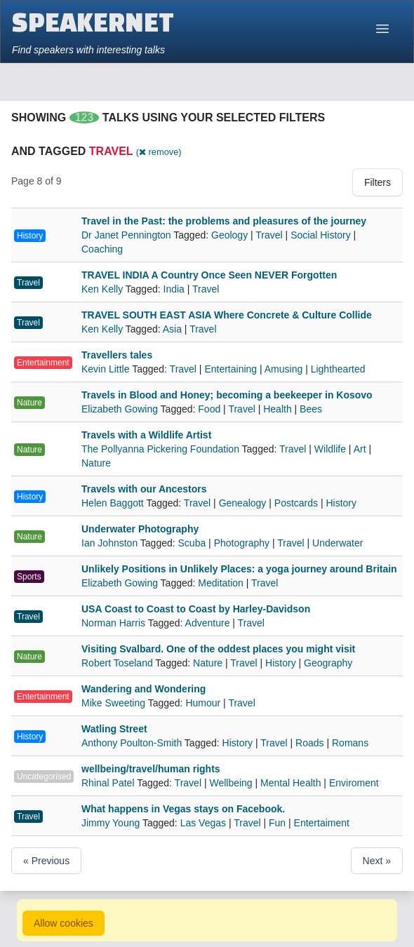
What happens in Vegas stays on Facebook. (183, 808)
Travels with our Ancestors (143, 489)
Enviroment (354, 782)
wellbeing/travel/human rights (150, 768)
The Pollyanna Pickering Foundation (161, 449)
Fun (277, 822)
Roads (309, 742)
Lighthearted (338, 369)
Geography (328, 663)
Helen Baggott (113, 503)
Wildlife (330, 449)
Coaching (102, 249)
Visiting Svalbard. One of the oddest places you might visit (218, 648)
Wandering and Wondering (143, 688)
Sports (29, 577)
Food (209, 409)
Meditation (220, 583)
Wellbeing (230, 782)
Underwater (337, 543)
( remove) (159, 152)
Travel (268, 235)
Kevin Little (106, 369)
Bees (311, 409)
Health (277, 409)
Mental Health (290, 782)
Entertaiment (321, 822)
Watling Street (114, 728)
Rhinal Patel (109, 782)
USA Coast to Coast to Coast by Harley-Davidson (195, 608)
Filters (377, 182)
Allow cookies (63, 923)
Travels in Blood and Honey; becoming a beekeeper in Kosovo (227, 395)
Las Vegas (203, 822)
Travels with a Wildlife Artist (146, 435)
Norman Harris (114, 623)
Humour (202, 702)
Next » (377, 860)
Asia (172, 329)
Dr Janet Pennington (127, 235)
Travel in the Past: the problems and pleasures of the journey (223, 221)
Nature (29, 403)
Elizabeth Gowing (121, 409)
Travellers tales (116, 355)
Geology (229, 235)
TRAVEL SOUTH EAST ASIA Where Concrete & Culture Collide (226, 315)
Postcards (296, 503)
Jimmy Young (111, 822)
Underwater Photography (140, 529)
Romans (350, 742)
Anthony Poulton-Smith (133, 742)
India (174, 289)
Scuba (192, 543)
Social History (321, 235)
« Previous (46, 860)
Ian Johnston (110, 543)
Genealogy (243, 503)
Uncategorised (44, 776)
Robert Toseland (118, 663)
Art (360, 449)
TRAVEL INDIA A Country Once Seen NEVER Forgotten (209, 275)
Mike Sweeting (114, 702)
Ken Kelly (103, 289)
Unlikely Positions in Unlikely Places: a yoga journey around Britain (239, 569)
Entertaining (230, 369)
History (30, 236)
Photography (241, 543)
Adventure (207, 623)
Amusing (283, 369)
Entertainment (43, 363)
